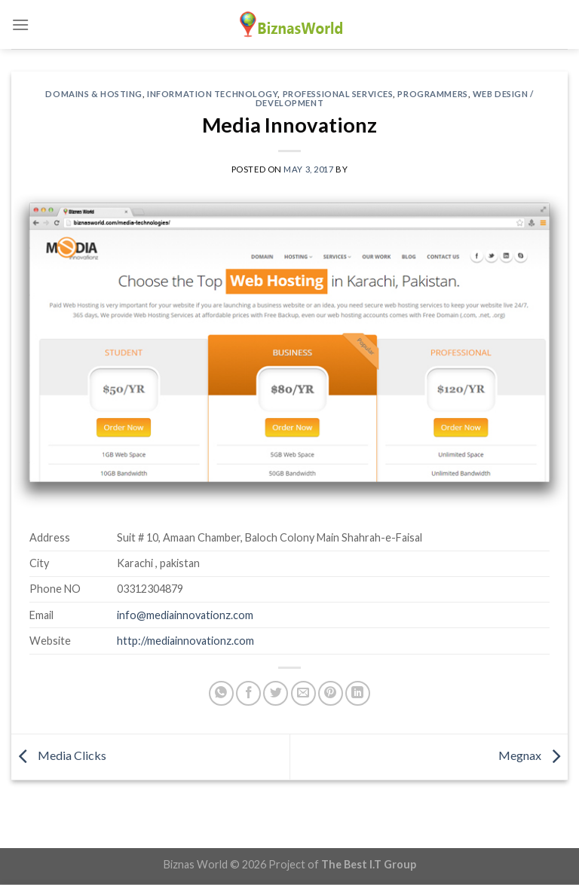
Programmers (432, 94)
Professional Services (338, 94)
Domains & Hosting (93, 94)
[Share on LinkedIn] (357, 693)
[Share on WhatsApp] (221, 693)
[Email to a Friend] (303, 693)
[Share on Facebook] (248, 693)
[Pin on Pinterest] (330, 693)
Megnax (533, 755)
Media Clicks (58, 755)
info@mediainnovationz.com (185, 615)
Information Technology (212, 94)
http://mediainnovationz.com (185, 640)
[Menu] (20, 24)
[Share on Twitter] (275, 693)
